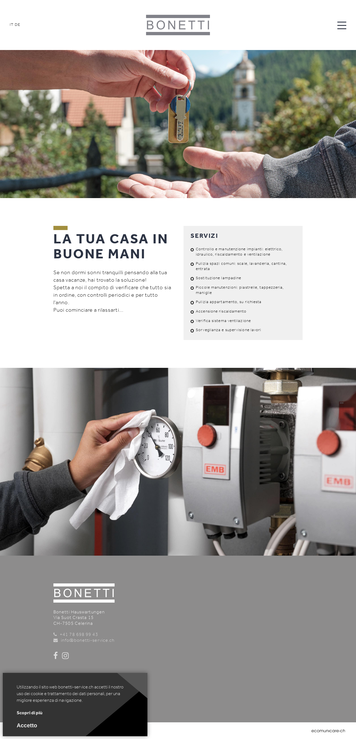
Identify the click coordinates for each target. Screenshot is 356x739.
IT (12, 25)
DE (17, 25)
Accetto (27, 725)
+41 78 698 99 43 (79, 635)
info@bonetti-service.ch (88, 640)
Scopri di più (30, 713)
